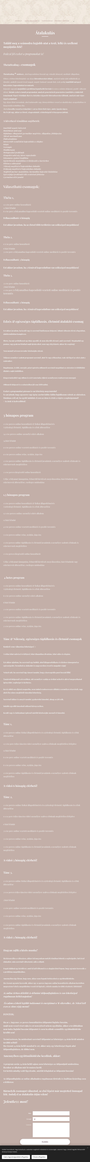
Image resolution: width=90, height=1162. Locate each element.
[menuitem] (36, 20)
